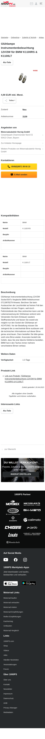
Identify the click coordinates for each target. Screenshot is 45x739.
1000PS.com (8, 641)
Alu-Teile (7, 62)
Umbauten (7, 626)
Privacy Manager (10, 708)
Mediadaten (8, 712)
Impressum (7, 694)
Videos (6, 650)
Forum (6, 669)
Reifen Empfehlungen (12, 617)
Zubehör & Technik (29, 37)
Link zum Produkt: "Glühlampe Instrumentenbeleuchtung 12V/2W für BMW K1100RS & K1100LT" (23, 379)
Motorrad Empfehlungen (13, 612)
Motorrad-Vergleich (11, 630)
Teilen (9, 100)
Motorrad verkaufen (11, 602)
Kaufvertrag (8, 621)
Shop (5, 646)
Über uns (7, 680)
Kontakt (6, 684)
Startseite (4, 37)
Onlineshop (15, 37)
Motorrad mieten (10, 607)
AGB (5, 703)
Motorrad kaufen (10, 598)
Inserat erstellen (21, 474)
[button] (36, 4)
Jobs (5, 655)
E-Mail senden (19, 174)
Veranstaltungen (10, 664)
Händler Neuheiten (11, 660)
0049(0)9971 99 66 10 (19, 166)
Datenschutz (8, 698)
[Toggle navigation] (41, 3)
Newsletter (7, 689)
